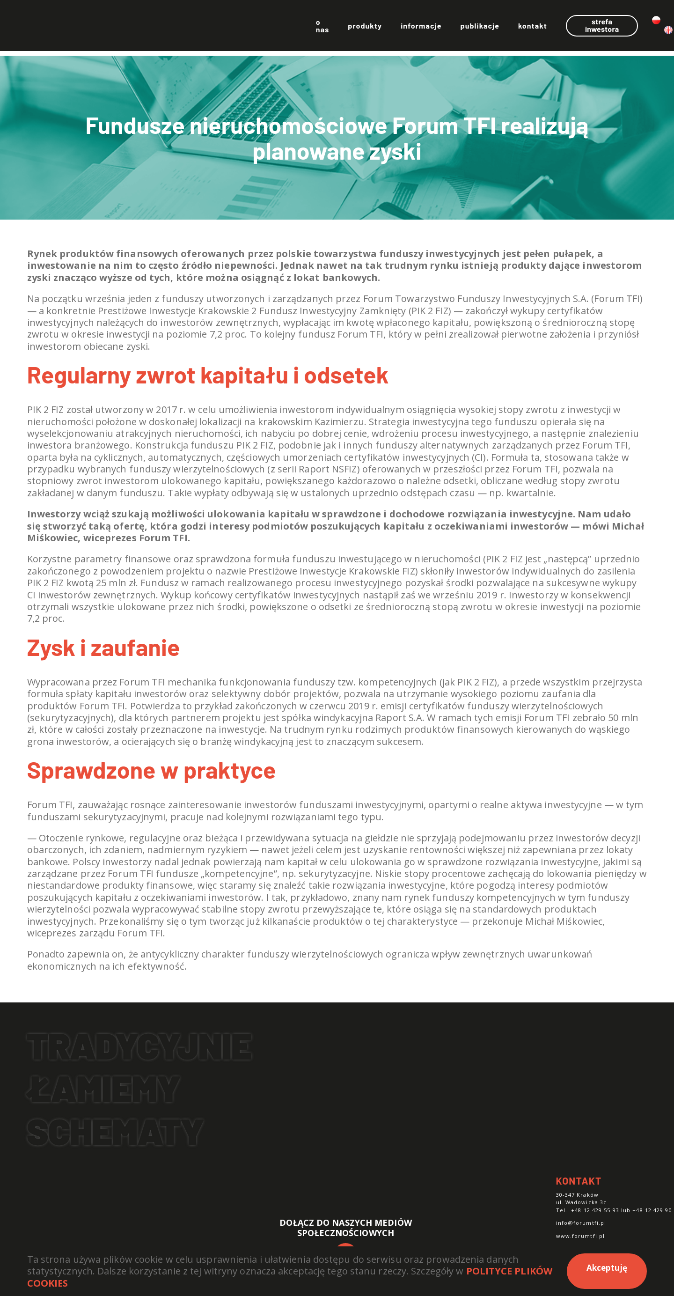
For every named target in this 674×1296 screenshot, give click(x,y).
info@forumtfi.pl (581, 1222)
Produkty (306, 27)
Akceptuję (607, 1267)
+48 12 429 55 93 (595, 1210)
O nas (260, 27)
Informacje (362, 27)
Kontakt (473, 27)
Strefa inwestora (554, 27)
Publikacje (421, 27)
